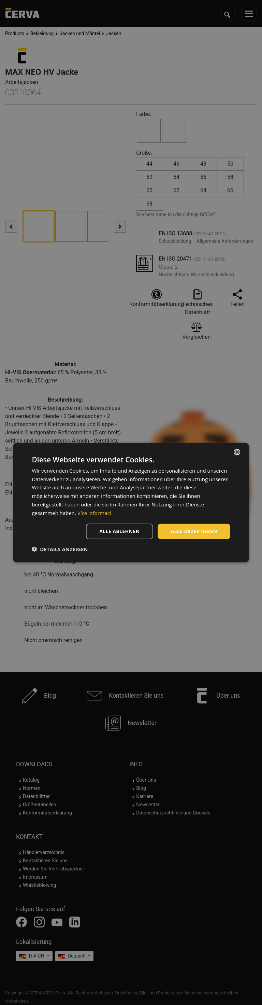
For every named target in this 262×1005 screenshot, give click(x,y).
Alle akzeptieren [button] (194, 531)
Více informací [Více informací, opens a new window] (94, 512)
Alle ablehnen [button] (119, 531)
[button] (60, 549)
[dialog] (131, 502)
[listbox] (237, 451)
